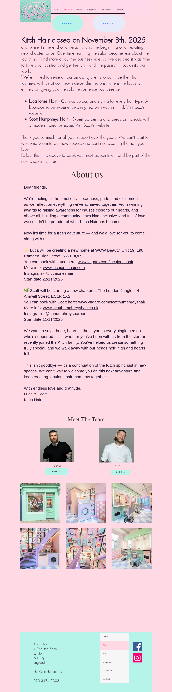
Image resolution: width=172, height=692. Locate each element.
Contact (106, 679)
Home (105, 636)
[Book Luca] (67, 23)
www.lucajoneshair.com (64, 267)
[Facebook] (137, 646)
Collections (108, 670)
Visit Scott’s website (92, 125)
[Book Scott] (109, 23)
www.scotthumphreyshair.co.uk (70, 308)
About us (107, 645)
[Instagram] (137, 657)
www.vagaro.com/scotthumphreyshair (111, 302)
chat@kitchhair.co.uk (47, 671)
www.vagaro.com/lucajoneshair (105, 262)
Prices (106, 653)
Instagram (107, 662)
